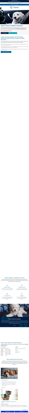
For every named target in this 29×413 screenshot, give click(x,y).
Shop (12, 4)
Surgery (21, 295)
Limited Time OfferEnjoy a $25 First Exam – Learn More (14, 1)
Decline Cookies (7, 411)
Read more (17, 386)
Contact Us (17, 352)
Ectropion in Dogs (4, 377)
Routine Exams (7, 287)
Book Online (16, 4)
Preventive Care (21, 287)
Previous (0, 22)
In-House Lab (7, 295)
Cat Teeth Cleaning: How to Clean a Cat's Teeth (21, 378)
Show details (25, 409)
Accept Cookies (21, 411)
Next (28, 22)
